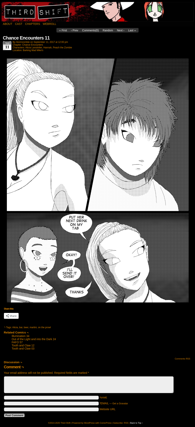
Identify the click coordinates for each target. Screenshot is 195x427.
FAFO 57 (17, 342)
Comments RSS (182, 359)
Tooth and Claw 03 (23, 348)
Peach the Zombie (62, 47)
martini (33, 327)
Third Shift (98, 12)
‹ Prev (74, 30)
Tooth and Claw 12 (23, 345)
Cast (18, 23)
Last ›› (132, 30)
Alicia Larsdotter (33, 47)
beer (26, 327)
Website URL (107, 409)
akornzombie (23, 42)
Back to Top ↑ (136, 423)
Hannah (47, 47)
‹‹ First (63, 30)
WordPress (89, 423)
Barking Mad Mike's (33, 50)
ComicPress (105, 423)
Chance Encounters (32, 44)
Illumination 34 (20, 336)
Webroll (49, 23)
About (7, 23)
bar (21, 327)
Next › (120, 30)
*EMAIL (113, 403)
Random (108, 30)
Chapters (32, 23)
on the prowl (44, 327)
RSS (126, 423)
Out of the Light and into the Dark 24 (34, 339)
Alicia (15, 327)
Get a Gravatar (120, 403)
